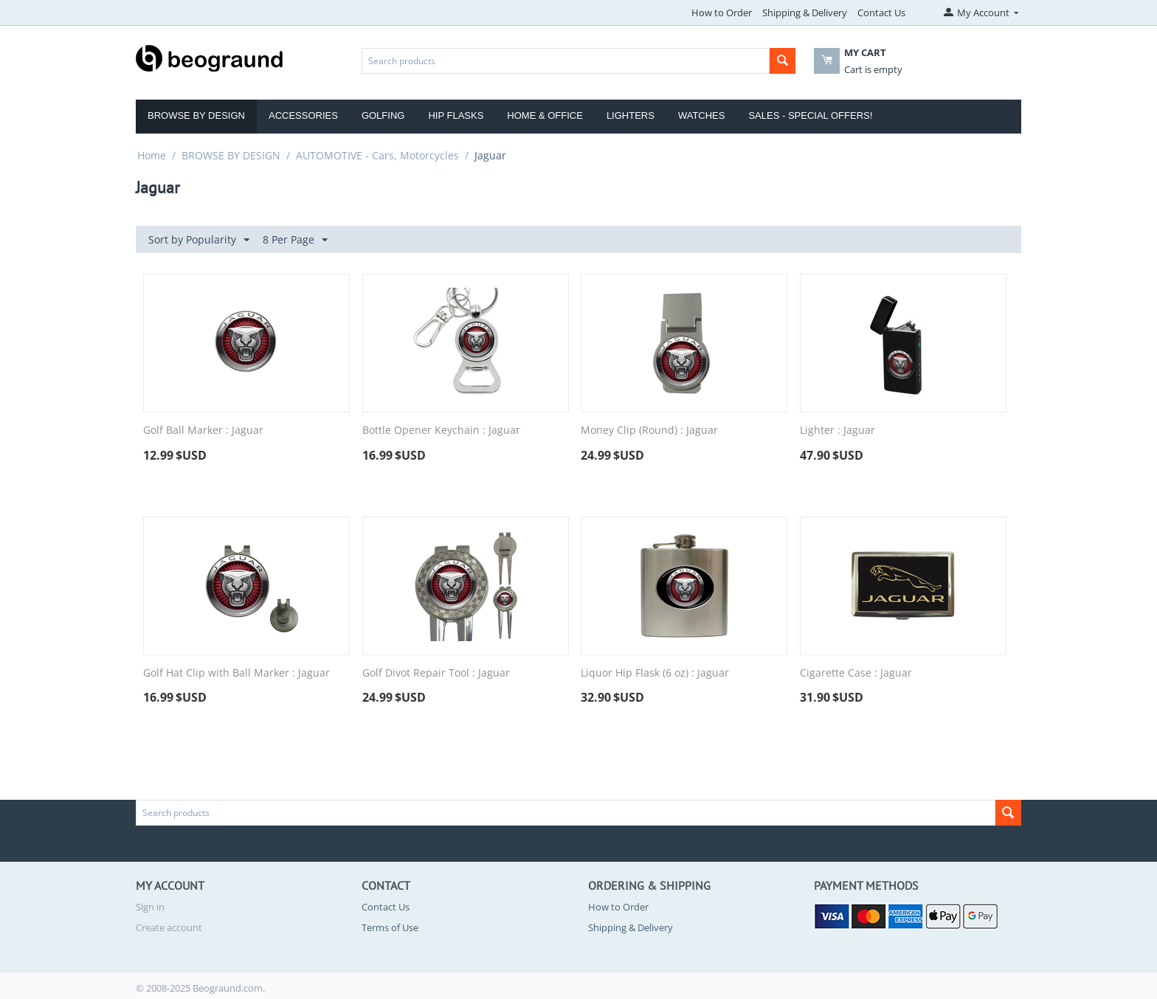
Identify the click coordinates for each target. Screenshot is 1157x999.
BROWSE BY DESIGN (231, 155)
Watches (701, 115)
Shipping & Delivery (804, 12)
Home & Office (545, 115)
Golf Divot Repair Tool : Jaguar (436, 673)
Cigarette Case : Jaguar (856, 673)
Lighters (631, 115)
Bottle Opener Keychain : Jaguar (441, 430)
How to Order (721, 12)
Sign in (150, 906)
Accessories (303, 115)
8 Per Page (295, 240)
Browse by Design (196, 115)
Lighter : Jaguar (837, 430)
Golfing (383, 115)
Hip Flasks (455, 115)
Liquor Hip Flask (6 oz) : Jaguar (655, 673)
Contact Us (881, 12)
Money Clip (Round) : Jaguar (649, 430)
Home (151, 155)
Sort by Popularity (198, 240)
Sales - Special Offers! (810, 115)
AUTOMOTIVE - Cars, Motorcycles (377, 155)
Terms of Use (390, 927)
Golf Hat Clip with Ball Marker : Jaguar (236, 673)
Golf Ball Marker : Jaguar (203, 430)
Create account (169, 927)
